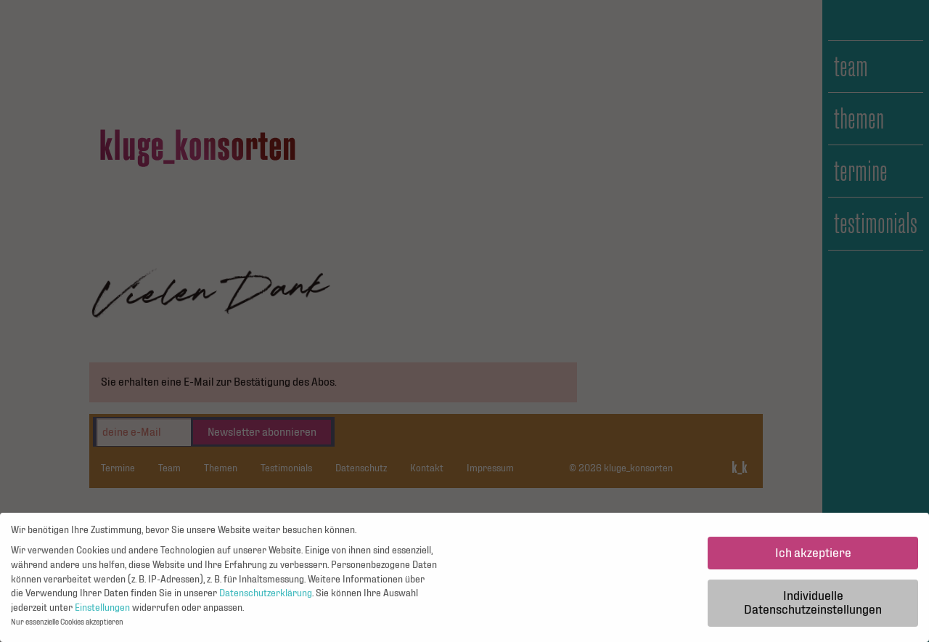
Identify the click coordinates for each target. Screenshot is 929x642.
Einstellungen (102, 611)
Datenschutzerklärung (265, 597)
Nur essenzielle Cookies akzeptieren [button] (67, 626)
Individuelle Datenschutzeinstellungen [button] (813, 606)
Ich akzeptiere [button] (813, 556)
